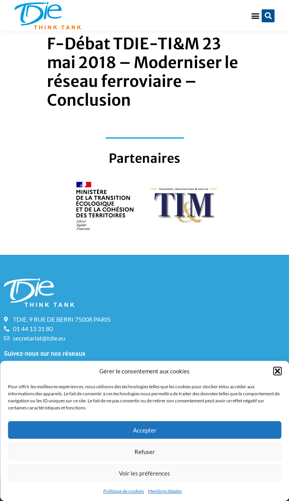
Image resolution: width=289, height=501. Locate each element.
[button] (277, 371)
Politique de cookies (123, 491)
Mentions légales (165, 491)
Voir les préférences (144, 473)
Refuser (145, 451)
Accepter (144, 430)
